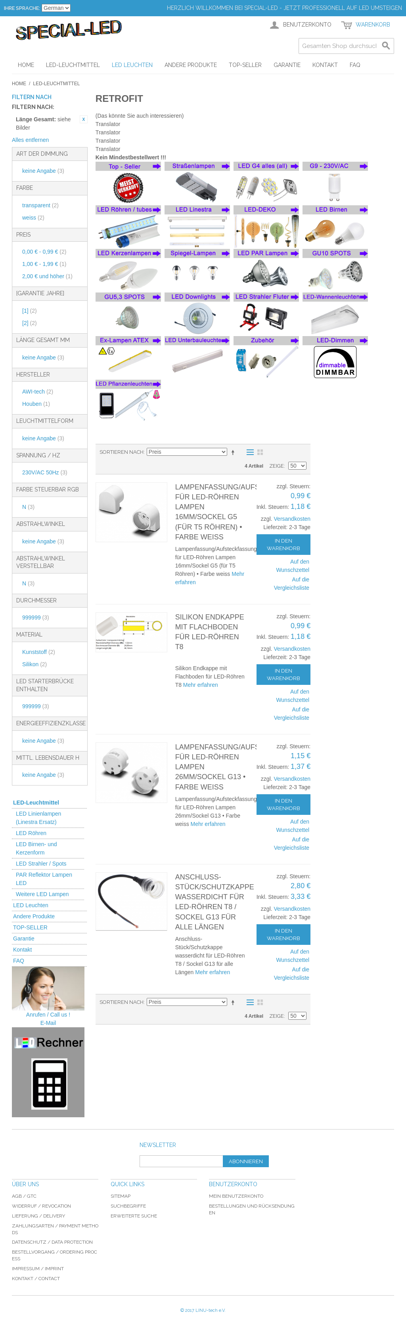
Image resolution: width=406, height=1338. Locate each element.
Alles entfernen (30, 140)
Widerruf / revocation (41, 1206)
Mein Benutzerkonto (236, 1196)
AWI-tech (37, 391)
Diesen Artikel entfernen (84, 119)
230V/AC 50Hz (44, 472)
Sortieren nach (122, 452)
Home (19, 83)
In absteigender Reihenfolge (234, 452)
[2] (29, 323)
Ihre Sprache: (22, 8)
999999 (35, 617)
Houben (36, 404)
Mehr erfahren (200, 685)
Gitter (260, 452)
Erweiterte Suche (134, 1216)
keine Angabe (43, 171)
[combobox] (346, 46)
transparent (40, 205)
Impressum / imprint (38, 1268)
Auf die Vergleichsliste (292, 583)
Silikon (34, 664)
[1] (29, 311)
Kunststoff (38, 652)
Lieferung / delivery (38, 1216)
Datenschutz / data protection (52, 1242)
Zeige (276, 466)
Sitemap (120, 1196)
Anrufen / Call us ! (48, 1014)
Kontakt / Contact (36, 1278)
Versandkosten (292, 519)
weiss (33, 217)
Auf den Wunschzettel (292, 565)
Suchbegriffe (128, 1206)
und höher (47, 276)
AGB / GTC (24, 1196)
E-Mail (48, 1023)
